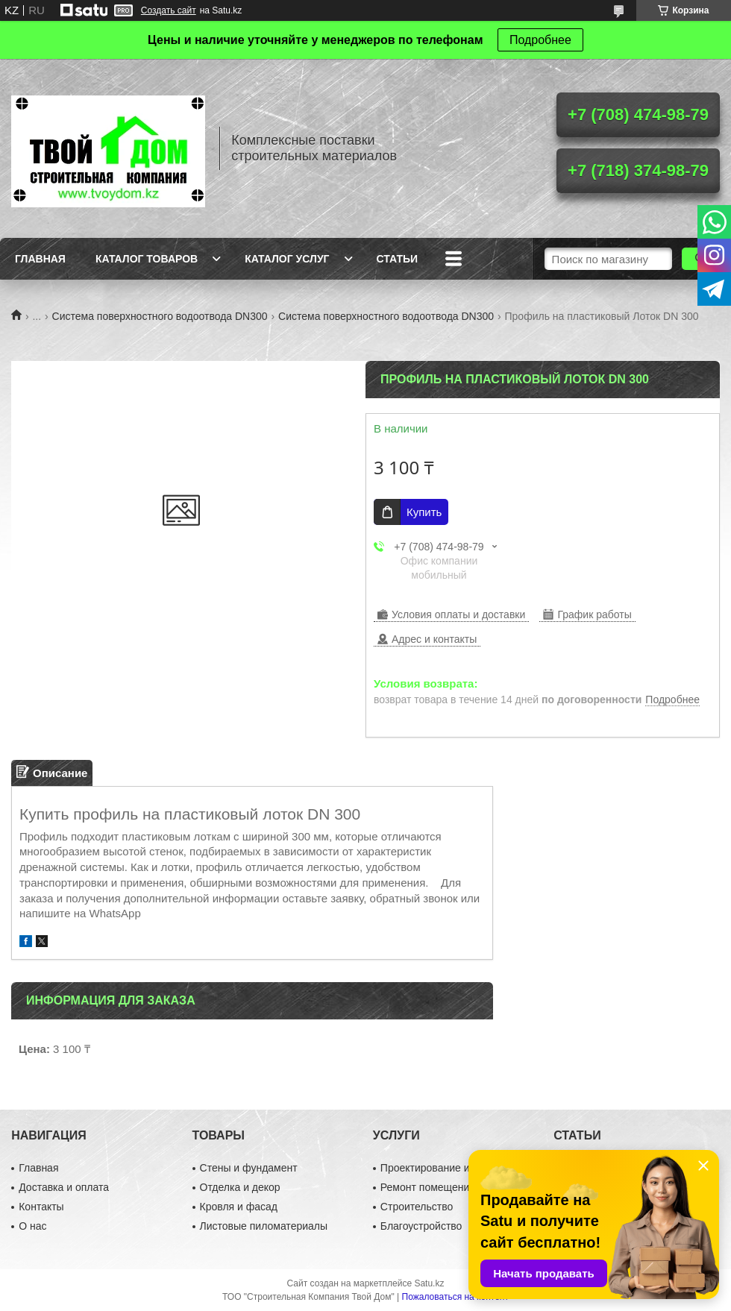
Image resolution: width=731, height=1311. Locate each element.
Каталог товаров (146, 259)
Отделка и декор (240, 1187)
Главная (40, 259)
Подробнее (540, 40)
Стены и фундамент (249, 1168)
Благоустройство (421, 1226)
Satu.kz (429, 1283)
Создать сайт (168, 10)
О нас (32, 1226)
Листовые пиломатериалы (264, 1226)
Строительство (416, 1207)
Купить (424, 512)
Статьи (397, 259)
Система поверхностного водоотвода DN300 (160, 316)
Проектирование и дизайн (443, 1168)
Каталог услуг (287, 259)
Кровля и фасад (238, 1207)
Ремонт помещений (427, 1187)
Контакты (41, 1207)
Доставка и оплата (64, 1187)
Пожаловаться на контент (455, 1297)
